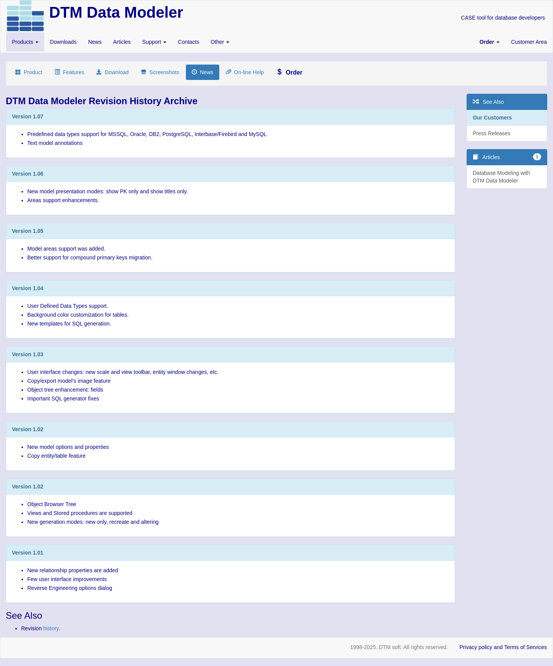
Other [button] (220, 42)
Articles (122, 42)
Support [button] (154, 42)
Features (69, 72)
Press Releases (491, 133)
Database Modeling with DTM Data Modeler (501, 177)
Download (112, 72)
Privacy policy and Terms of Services (503, 647)
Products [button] (25, 42)
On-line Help (245, 72)
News (94, 42)
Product (28, 72)
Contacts (188, 42)
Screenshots (160, 72)
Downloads (63, 42)
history (51, 628)
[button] (489, 41)
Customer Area (529, 42)
